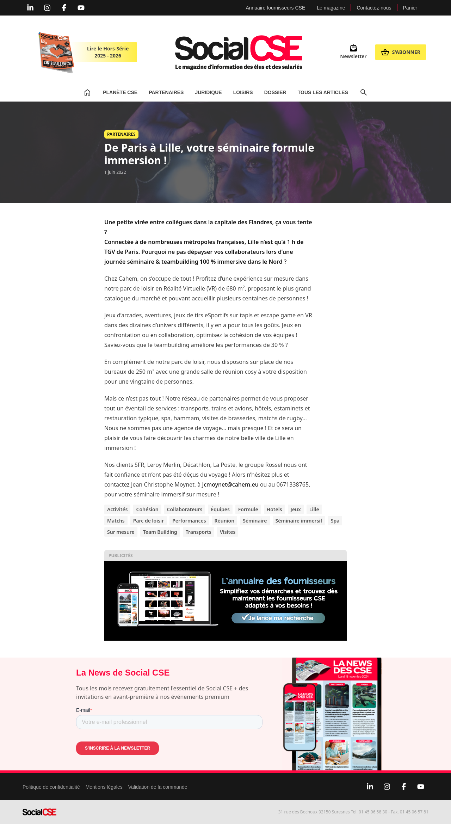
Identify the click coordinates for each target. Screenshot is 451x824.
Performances (189, 520)
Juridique (208, 92)
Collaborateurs (185, 509)
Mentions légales (104, 787)
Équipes (220, 509)
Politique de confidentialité (51, 787)
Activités (117, 509)
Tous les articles (323, 92)
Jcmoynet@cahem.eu (230, 484)
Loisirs (243, 92)
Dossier (275, 92)
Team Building (160, 532)
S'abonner (400, 52)
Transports (198, 532)
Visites (227, 532)
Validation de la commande (157, 787)
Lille (314, 509)
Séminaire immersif (299, 520)
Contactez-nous (374, 8)
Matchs (116, 520)
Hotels (274, 509)
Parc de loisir (148, 520)
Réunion (225, 520)
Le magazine (331, 8)
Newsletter (353, 52)
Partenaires (166, 92)
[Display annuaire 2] (225, 601)
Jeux (296, 509)
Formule (248, 509)
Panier (410, 8)
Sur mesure (121, 532)
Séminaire (255, 520)
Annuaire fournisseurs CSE (275, 8)
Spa (335, 520)
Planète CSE (120, 92)
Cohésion (147, 509)
